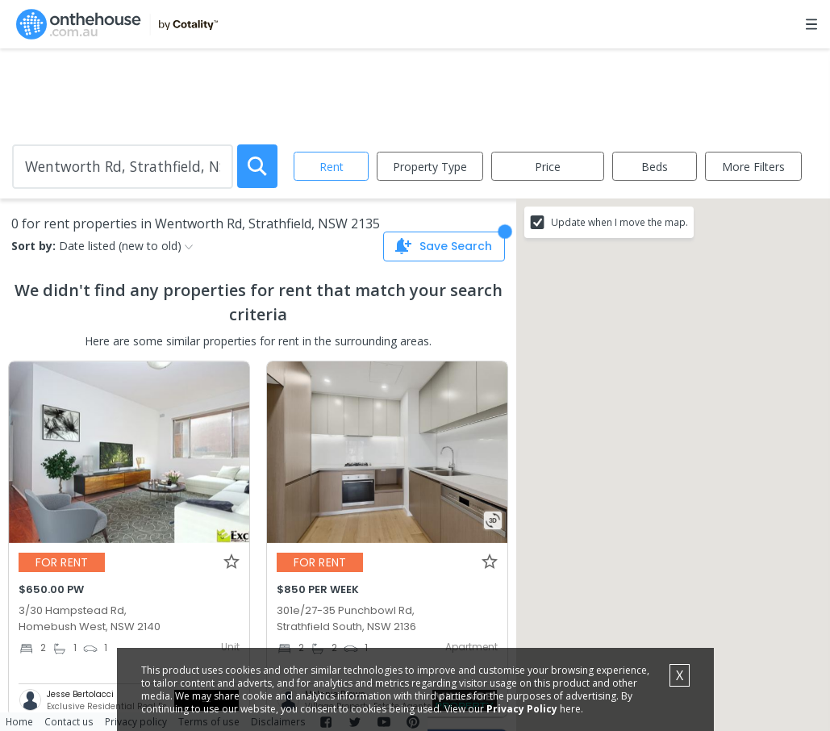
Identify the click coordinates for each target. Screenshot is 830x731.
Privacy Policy (521, 709)
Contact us (69, 721)
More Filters (753, 166)
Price (548, 166)
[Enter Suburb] (122, 166)
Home (19, 721)
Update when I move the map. (619, 221)
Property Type (430, 166)
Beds (654, 166)
